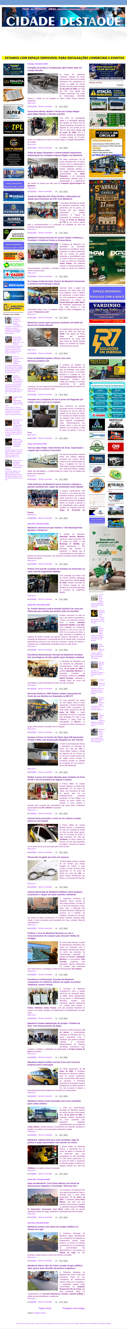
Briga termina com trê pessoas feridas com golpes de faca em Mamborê (18, 340)
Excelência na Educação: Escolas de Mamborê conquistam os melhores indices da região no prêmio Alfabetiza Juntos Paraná (54, 982)
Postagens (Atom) (39, 1313)
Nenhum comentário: (45, 106)
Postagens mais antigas (73, 1308)
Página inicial (45, 1308)
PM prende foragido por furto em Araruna (48, 857)
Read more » (32, 103)
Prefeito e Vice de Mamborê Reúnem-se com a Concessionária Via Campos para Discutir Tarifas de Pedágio (53, 935)
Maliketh (94, 1323)
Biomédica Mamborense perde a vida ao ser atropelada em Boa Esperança (18, 379)
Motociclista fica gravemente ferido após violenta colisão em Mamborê (18, 423)
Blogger (108, 1323)
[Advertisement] (63, 41)
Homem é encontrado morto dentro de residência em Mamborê (18, 360)
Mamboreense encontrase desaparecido (17, 319)
